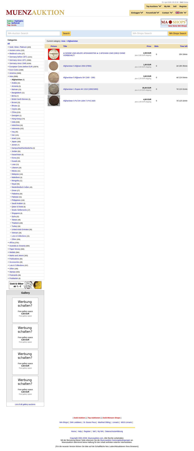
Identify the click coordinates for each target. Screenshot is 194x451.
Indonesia (16, 128)
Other (14, 239)
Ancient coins (14, 50)
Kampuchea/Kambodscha (22, 148)
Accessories (14, 262)
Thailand (15, 223)
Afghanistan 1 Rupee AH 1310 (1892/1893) (80, 89)
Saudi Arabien (17, 203)
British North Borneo (20, 99)
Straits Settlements (19, 210)
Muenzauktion (106, 440)
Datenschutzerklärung (114, 431)
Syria (14, 216)
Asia (11, 76)
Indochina (16, 125)
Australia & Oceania (17, 246)
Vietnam (15, 233)
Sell (174, 6)
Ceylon (14, 109)
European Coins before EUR (20, 67)
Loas (13, 164)
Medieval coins (15, 54)
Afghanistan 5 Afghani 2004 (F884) (77, 66)
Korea (14, 158)
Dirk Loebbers (75, 422)
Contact (167, 12)
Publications (14, 259)
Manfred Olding (104, 422)
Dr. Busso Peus (89, 422)
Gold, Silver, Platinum (18, 47)
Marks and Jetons (16, 255)
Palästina (15, 194)
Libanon (15, 168)
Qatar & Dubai (17, 207)
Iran (13, 135)
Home (73, 431)
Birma (14, 96)
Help (80, 431)
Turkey (14, 226)
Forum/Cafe (152, 12)
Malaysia (15, 174)
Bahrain (15, 89)
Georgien (15, 115)
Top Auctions (153, 6)
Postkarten (13, 278)
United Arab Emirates (20, 229)
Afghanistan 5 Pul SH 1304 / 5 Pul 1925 (79, 101)
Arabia (14, 83)
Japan (14, 141)
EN (181, 12)
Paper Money (14, 249)
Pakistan (15, 197)
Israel (14, 138)
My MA (167, 6)
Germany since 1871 (17, 60)
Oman (14, 190)
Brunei (14, 102)
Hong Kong (16, 119)
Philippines (16, 200)
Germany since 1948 (17, 63)
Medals (12, 252)
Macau (14, 171)
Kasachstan (16, 155)
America (12, 73)
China (14, 112)
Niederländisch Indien (20, 187)
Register (183, 6)
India (13, 122)
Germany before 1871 (18, 57)
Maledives (16, 177)
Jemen (14, 145)
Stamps (12, 272)
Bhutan (14, 106)
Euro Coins (13, 70)
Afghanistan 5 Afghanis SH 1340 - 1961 (79, 77)
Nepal (14, 184)
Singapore (16, 213)
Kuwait (14, 161)
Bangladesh (17, 93)
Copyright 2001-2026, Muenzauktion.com (86, 438)
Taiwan (14, 220)
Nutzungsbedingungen (121, 440)
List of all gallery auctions (25, 404)
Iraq (13, 132)
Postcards (13, 275)
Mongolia (15, 181)
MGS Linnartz (126, 422)
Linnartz (115, 422)
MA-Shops (64, 422)
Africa (11, 242)
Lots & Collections (19, 236)
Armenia (15, 86)
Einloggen (137, 12)
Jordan (14, 151)
